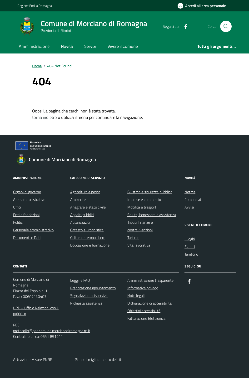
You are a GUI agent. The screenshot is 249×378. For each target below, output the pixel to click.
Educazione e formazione (90, 245)
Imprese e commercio (144, 199)
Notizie (189, 192)
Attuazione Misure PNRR (32, 359)
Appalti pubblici (82, 215)
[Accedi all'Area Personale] (202, 5)
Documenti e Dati (26, 237)
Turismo (133, 237)
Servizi (90, 46)
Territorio (191, 254)
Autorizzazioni (81, 222)
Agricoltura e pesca (85, 192)
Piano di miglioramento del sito (99, 359)
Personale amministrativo (33, 230)
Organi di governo (27, 192)
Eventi (189, 246)
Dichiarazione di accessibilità (149, 303)
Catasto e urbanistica (87, 230)
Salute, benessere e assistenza (151, 215)
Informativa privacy (142, 288)
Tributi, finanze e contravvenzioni (140, 226)
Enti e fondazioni (26, 215)
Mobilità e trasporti (142, 207)
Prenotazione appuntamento (93, 288)
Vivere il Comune (123, 46)
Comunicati (193, 199)
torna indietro (44, 117)
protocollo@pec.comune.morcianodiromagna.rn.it (51, 331)
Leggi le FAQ (80, 280)
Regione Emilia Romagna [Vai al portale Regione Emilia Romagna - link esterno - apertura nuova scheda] (34, 5)
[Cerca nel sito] (226, 26)
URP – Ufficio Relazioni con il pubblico (36, 310)
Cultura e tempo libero (87, 237)
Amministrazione (34, 46)
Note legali (135, 295)
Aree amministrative (29, 199)
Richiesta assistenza (86, 303)
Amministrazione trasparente (150, 280)
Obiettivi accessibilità (143, 311)
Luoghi (189, 239)
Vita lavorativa (138, 245)
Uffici (17, 207)
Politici (18, 222)
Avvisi (189, 207)
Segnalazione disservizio (89, 295)
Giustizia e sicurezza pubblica (149, 192)
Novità (67, 46)
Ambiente (78, 199)
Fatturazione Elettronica (146, 318)
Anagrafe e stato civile (88, 207)
